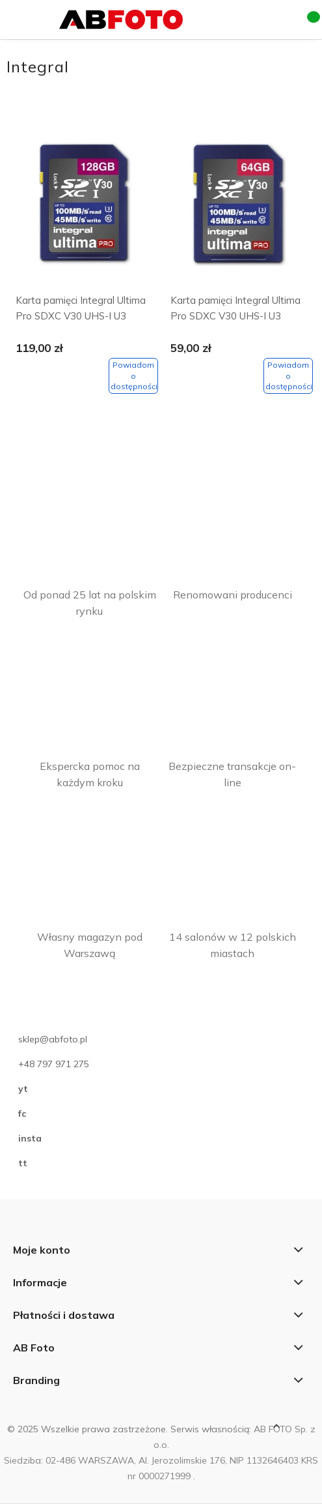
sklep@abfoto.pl (52, 1039)
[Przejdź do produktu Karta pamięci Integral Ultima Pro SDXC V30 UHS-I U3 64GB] (238, 207)
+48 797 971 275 (53, 1064)
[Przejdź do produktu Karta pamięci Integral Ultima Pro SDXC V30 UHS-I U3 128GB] (83, 207)
